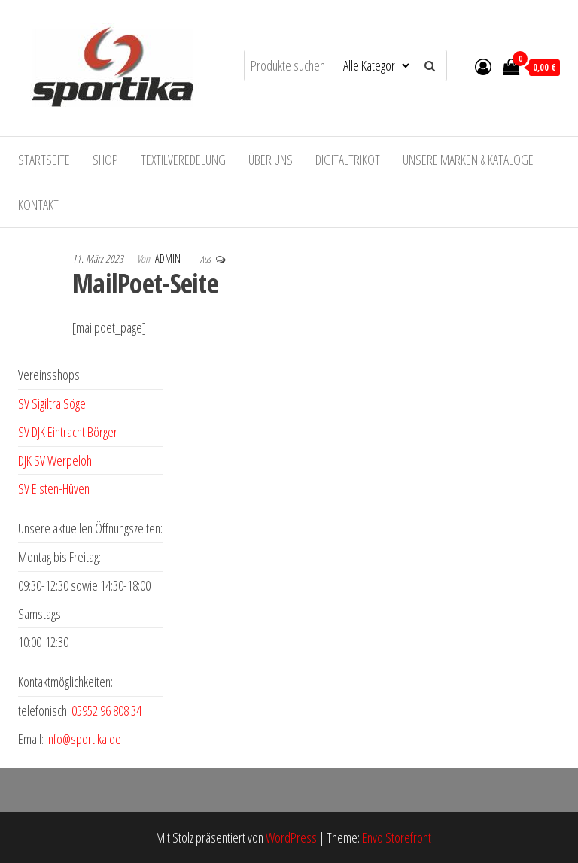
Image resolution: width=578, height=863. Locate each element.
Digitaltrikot (347, 159)
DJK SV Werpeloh (55, 460)
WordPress (291, 837)
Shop (105, 159)
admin (169, 258)
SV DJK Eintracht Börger (67, 432)
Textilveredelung (183, 159)
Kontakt (38, 205)
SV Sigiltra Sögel (53, 403)
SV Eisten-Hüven (54, 488)
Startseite (44, 159)
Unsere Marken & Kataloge (468, 159)
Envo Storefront (396, 837)
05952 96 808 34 (106, 710)
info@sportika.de (83, 739)
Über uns (270, 159)
